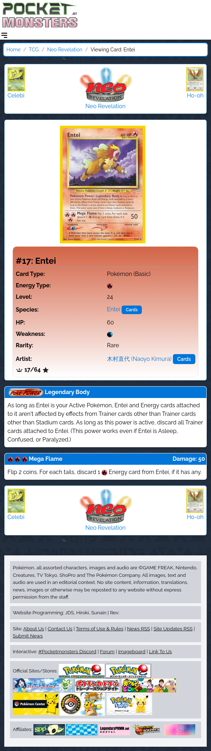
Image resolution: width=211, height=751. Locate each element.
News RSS (138, 628)
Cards (132, 309)
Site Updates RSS (173, 628)
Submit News (28, 636)
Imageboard (131, 651)
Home (13, 49)
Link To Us (160, 651)
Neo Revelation (64, 49)
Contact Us (60, 628)
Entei (113, 309)
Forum (107, 651)
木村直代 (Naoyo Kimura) (139, 359)
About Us (33, 628)
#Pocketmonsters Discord (67, 651)
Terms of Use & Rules (99, 628)
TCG (34, 49)
